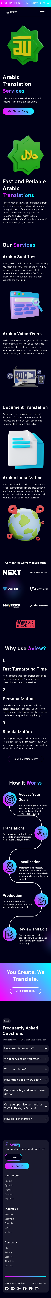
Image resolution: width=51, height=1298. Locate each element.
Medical (10, 1226)
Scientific (11, 1215)
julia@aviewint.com (37, 1044)
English (10, 1181)
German (10, 1193)
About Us (11, 1252)
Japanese (11, 1197)
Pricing (10, 1244)
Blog (9, 1240)
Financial (11, 1218)
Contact (10, 1256)
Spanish (10, 1185)
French (10, 1189)
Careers (10, 1248)
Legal (9, 1222)
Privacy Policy (37, 1272)
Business (11, 1211)
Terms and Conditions (16, 1272)
